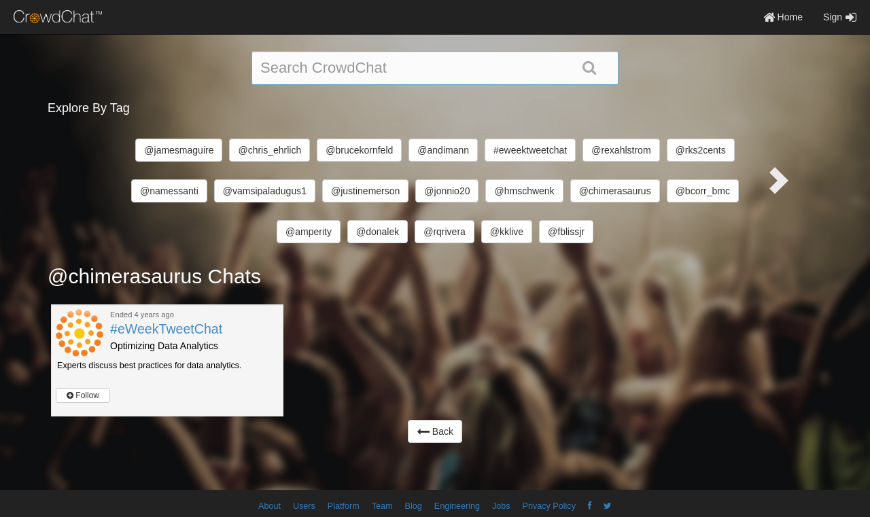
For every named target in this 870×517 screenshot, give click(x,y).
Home (783, 17)
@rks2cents (701, 150)
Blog (413, 506)
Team (382, 506)
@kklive (506, 231)
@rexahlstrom (620, 150)
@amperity (308, 231)
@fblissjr (566, 231)
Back (435, 431)
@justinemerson (365, 190)
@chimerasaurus (615, 190)
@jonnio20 (447, 190)
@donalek (377, 231)
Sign (839, 17)
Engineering (457, 506)
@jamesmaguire (178, 150)
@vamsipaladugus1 (265, 190)
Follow (83, 395)
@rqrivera (444, 231)
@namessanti (169, 190)
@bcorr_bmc (703, 190)
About (269, 506)
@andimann (443, 150)
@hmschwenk (524, 190)
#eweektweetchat (530, 150)
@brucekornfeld (359, 150)
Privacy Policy (549, 506)
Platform (344, 506)
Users (304, 506)
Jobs (501, 506)
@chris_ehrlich (269, 150)
